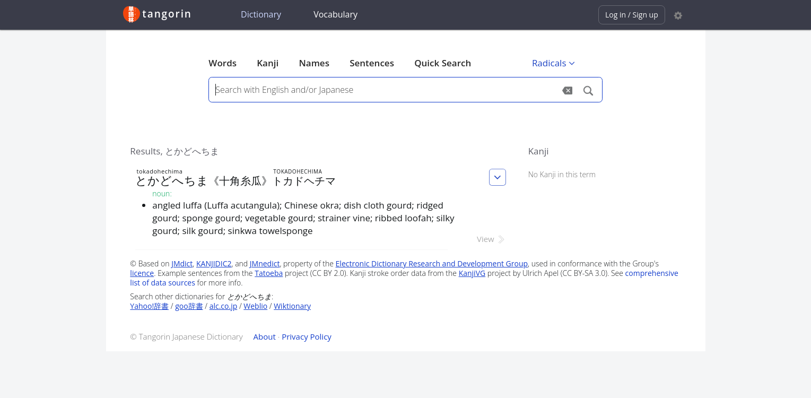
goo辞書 (189, 306)
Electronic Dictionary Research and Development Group (432, 263)
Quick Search (442, 63)
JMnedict (265, 263)
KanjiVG (472, 273)
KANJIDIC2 (214, 263)
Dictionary (261, 14)
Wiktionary (292, 306)
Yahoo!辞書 (149, 306)
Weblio (255, 306)
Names (314, 63)
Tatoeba (269, 273)
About (265, 336)
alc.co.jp (224, 306)
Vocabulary (335, 14)
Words (222, 63)
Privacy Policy (307, 336)
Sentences (372, 63)
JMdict (182, 263)
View (491, 238)
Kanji (267, 63)
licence (142, 273)
